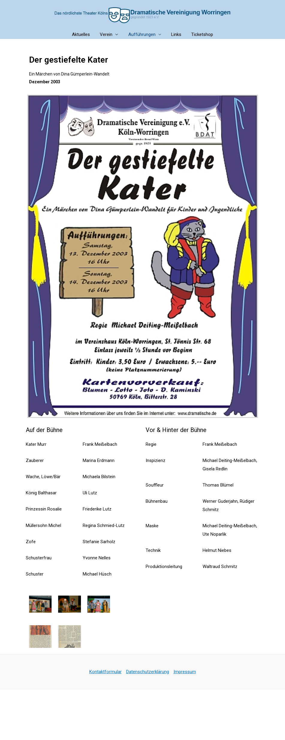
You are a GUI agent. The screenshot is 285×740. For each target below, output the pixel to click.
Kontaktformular (105, 671)
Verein (107, 34)
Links (175, 34)
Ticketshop (200, 34)
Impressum (185, 671)
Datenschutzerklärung (147, 671)
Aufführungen (142, 34)
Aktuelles (83, 34)
